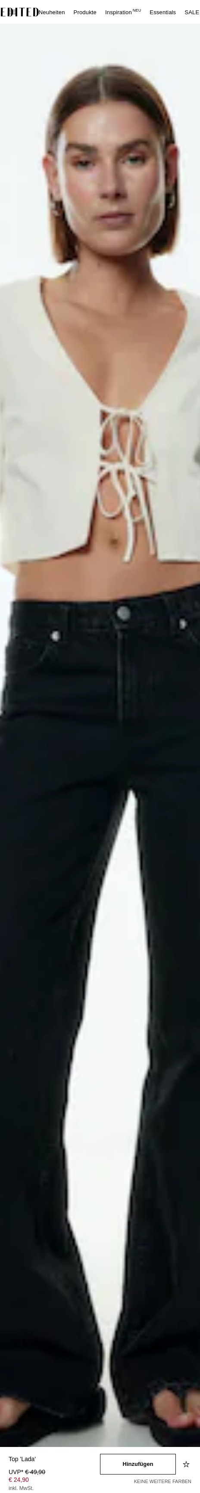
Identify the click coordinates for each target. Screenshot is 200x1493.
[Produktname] (54, 1459)
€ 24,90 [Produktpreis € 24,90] (19, 1480)
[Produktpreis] (54, 1481)
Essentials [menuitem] (163, 12)
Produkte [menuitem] (85, 12)
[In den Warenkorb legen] (138, 1464)
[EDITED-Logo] (20, 12)
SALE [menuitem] (191, 12)
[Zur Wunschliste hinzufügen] (187, 1464)
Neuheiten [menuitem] (52, 12)
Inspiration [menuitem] (123, 12)
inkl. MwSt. (21, 1488)
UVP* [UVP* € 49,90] (27, 1472)
